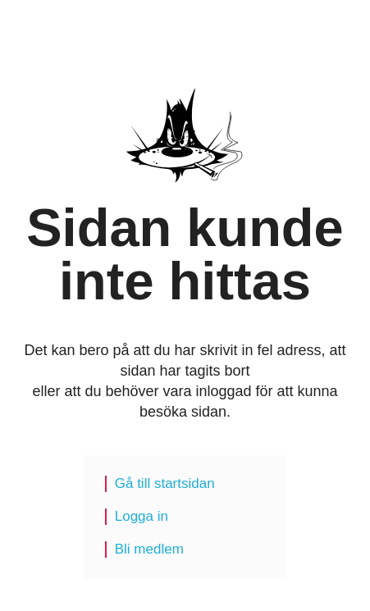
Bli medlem (149, 549)
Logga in (141, 516)
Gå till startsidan (165, 483)
